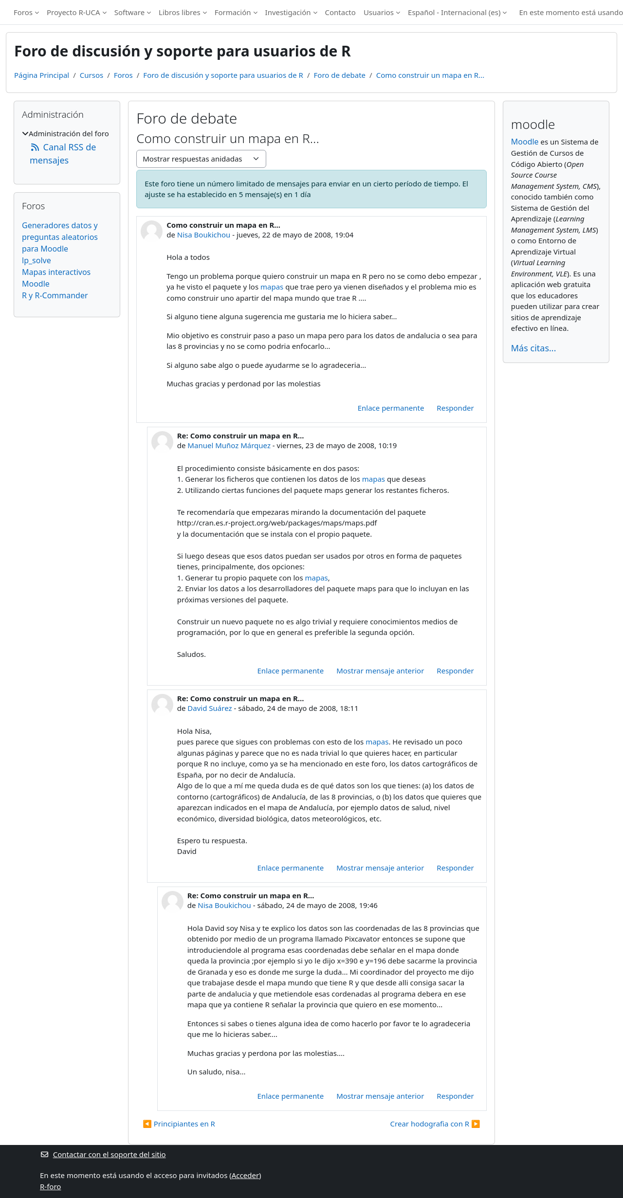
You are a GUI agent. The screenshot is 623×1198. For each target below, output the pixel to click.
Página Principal (41, 75)
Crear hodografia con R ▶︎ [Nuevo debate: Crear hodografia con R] (435, 1123)
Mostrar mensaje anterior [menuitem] (380, 670)
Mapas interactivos (56, 272)
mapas (271, 286)
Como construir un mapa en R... (430, 75)
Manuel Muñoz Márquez (229, 445)
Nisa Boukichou (204, 234)
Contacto (340, 12)
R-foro (50, 1186)
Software (129, 12)
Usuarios (379, 12)
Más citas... (533, 348)
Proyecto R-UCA (73, 12)
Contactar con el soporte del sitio (103, 1154)
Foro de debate (340, 75)
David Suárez (209, 708)
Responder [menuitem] (455, 408)
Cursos (91, 75)
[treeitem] (67, 147)
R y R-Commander (55, 295)
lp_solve (36, 260)
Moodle (36, 283)
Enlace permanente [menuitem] (391, 408)
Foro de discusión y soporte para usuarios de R (223, 75)
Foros (23, 12)
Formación (233, 12)
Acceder (245, 1175)
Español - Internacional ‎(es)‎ (454, 12)
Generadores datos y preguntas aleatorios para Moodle (60, 237)
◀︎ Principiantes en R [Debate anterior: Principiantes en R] (179, 1123)
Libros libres (180, 12)
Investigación (288, 12)
